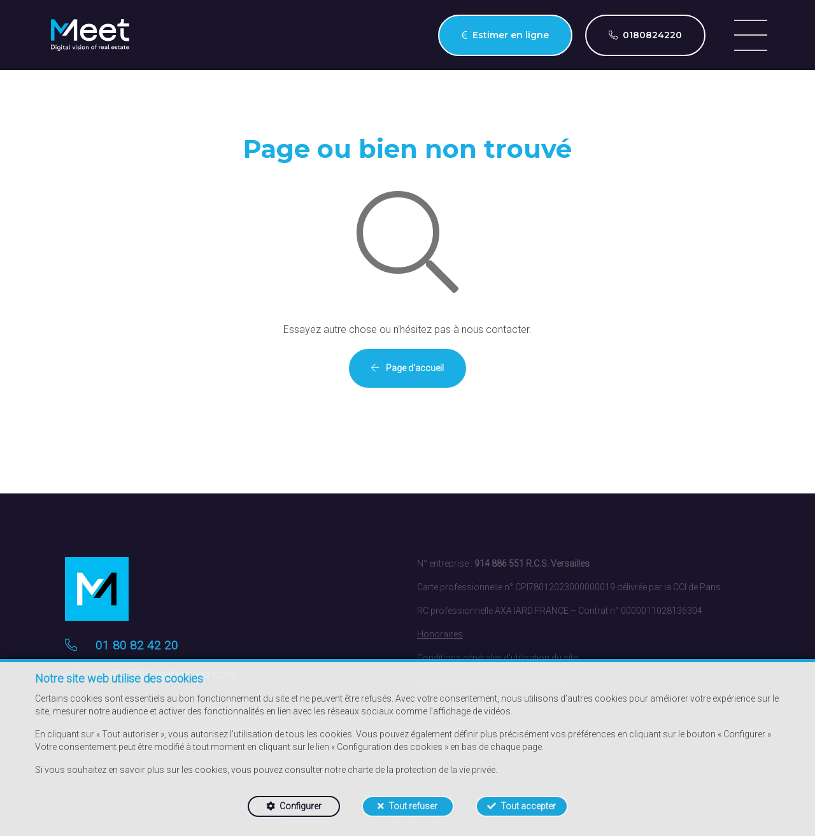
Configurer (301, 806)
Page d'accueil (407, 368)
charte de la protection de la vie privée (421, 770)
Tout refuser (412, 806)
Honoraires (440, 634)
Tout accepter (528, 806)
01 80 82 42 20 (137, 645)
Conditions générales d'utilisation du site (497, 658)
